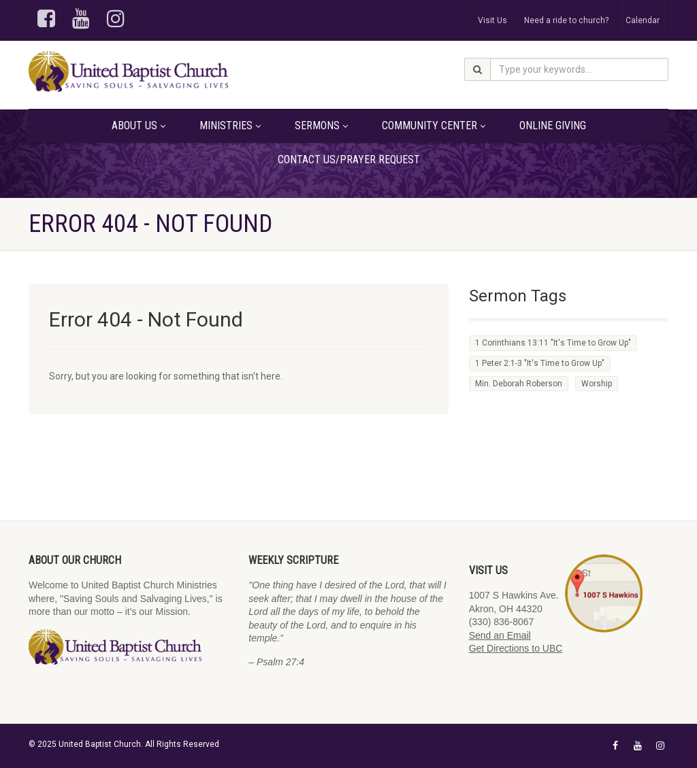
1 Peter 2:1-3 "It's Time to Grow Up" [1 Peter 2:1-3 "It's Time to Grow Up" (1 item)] (539, 363)
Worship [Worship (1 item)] (596, 383)
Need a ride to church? (566, 20)
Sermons (321, 125)
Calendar (643, 20)
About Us (138, 125)
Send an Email (500, 635)
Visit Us (492, 20)
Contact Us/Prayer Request (349, 159)
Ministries (230, 125)
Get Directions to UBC (516, 648)
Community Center (433, 125)
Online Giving (552, 125)
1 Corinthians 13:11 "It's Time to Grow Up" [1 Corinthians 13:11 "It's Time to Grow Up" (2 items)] (553, 343)
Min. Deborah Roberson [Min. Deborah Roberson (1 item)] (518, 383)
